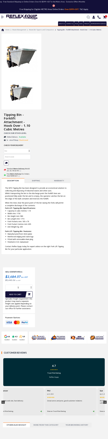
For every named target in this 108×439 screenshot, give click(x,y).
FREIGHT (86, 23)
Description (13, 181)
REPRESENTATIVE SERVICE (98, 23)
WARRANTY (59, 181)
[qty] (17, 150)
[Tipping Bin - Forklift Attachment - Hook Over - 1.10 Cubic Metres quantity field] (19, 287)
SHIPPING (36, 181)
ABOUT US (62, 23)
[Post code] (17, 156)
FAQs (76, 23)
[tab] (12, 180)
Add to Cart (20, 294)
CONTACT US (69, 23)
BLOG (81, 23)
